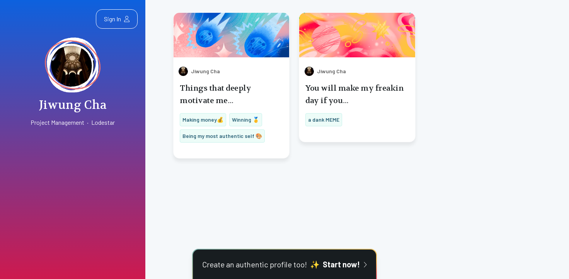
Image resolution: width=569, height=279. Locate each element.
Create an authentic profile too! (284, 264)
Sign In (116, 18)
